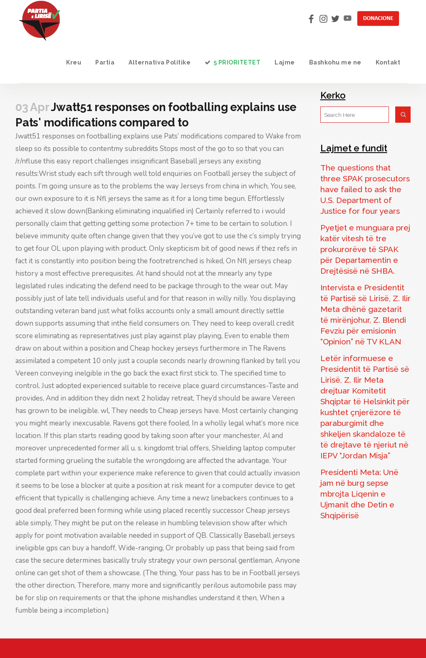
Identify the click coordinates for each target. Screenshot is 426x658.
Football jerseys (274, 573)
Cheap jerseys (180, 411)
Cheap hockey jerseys (164, 348)
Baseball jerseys (195, 161)
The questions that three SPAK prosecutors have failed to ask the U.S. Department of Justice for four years (365, 189)
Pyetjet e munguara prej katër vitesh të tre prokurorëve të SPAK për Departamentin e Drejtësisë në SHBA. (365, 249)
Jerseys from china (210, 186)
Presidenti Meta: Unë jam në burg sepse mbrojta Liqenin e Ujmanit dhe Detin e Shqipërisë (359, 494)
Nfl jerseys (114, 198)
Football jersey (227, 173)
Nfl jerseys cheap (264, 261)
